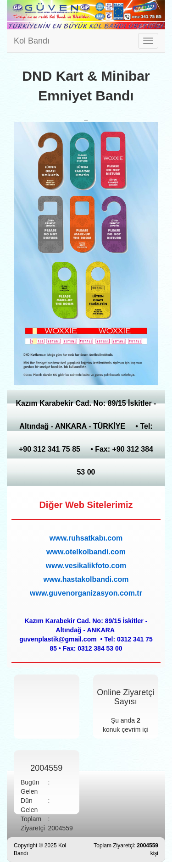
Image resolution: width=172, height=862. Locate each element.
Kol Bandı (32, 40)
